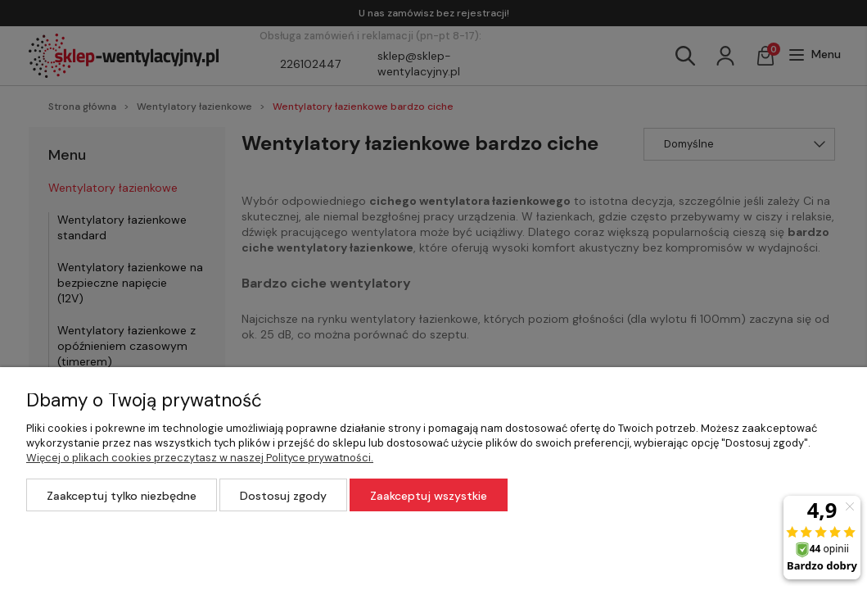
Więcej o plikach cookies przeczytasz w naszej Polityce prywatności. (199, 458)
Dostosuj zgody (283, 495)
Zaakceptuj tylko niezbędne (121, 495)
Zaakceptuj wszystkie (428, 495)
